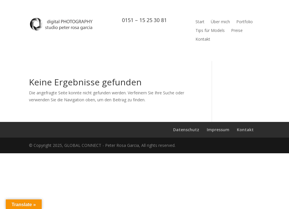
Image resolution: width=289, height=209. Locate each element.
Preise (237, 30)
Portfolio (244, 22)
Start (199, 22)
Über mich (220, 22)
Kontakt (202, 39)
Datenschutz (186, 129)
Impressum (218, 129)
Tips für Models (210, 30)
